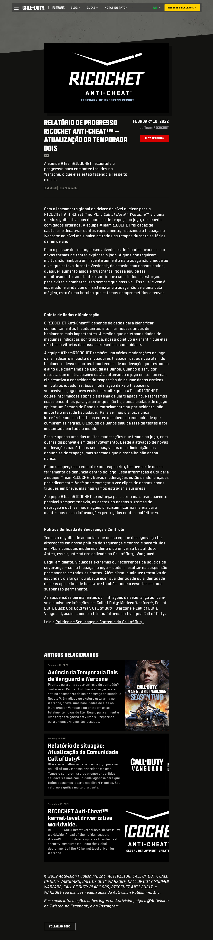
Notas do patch (116, 7)
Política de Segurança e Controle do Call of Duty (100, 622)
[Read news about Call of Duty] (58, 7)
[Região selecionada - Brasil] (156, 7)
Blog (75, 7)
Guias (92, 7)
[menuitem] (75, 7)
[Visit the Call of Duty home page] (33, 8)
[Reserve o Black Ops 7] (182, 7)
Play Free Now (154, 138)
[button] (16, 7)
